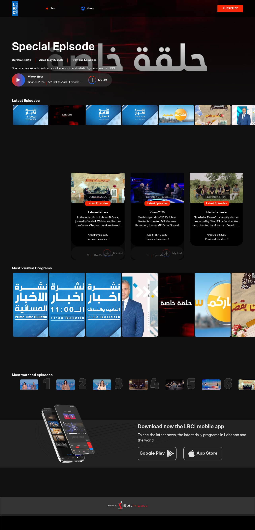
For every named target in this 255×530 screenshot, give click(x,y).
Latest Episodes (26, 101)
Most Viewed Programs (32, 268)
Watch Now (35, 77)
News (87, 9)
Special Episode (54, 47)
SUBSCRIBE (230, 8)
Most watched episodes (32, 375)
